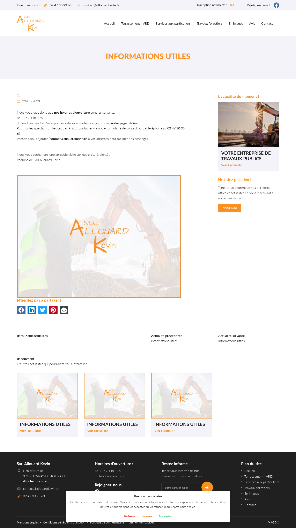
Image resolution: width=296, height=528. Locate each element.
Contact (267, 23)
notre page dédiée (183, 506)
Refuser (129, 516)
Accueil (109, 23)
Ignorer (147, 516)
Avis (252, 23)
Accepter (165, 516)
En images (236, 23)
